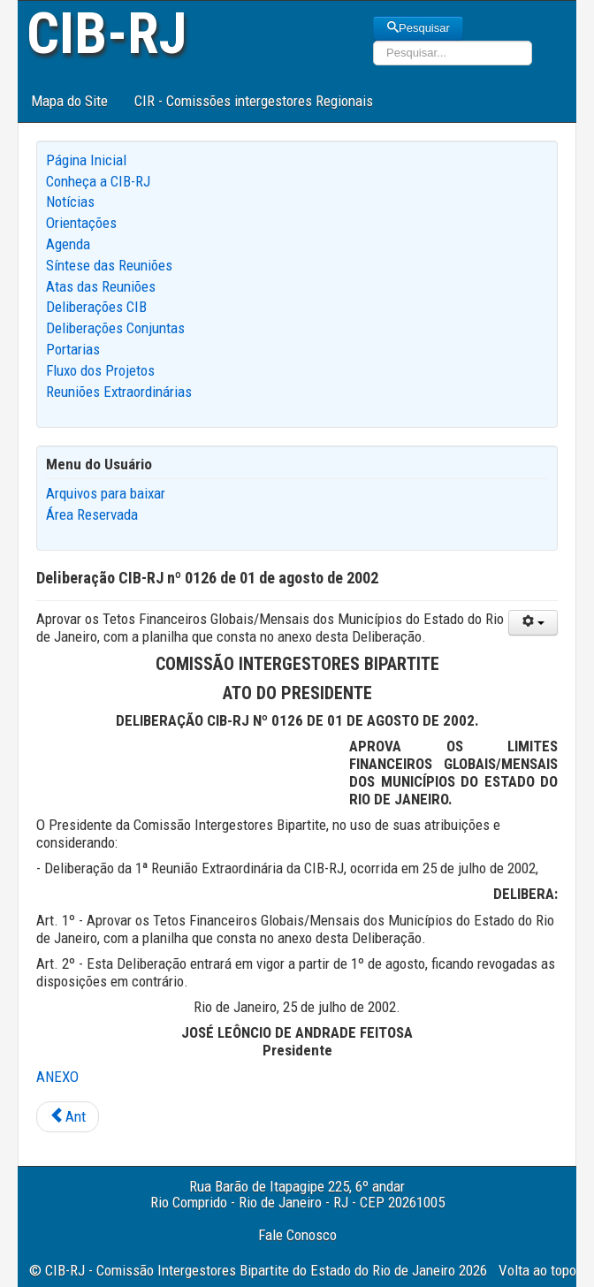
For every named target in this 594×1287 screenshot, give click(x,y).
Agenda (68, 244)
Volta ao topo (537, 1270)
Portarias (73, 349)
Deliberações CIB (96, 307)
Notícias (70, 201)
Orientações (81, 223)
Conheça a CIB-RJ (98, 181)
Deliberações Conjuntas (115, 328)
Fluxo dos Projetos (100, 370)
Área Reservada (92, 514)
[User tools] (533, 623)
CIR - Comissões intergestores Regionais (253, 101)
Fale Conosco (297, 1235)
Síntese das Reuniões (109, 265)
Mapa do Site (69, 101)
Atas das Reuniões (101, 286)
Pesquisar (418, 27)
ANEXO (57, 1076)
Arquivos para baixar (105, 493)
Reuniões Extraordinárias (119, 391)
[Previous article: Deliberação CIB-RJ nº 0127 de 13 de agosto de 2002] (67, 1117)
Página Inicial (86, 160)
